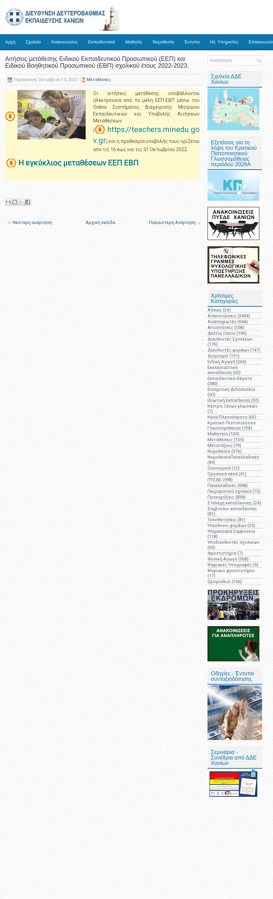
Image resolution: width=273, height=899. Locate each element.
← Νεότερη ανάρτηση (29, 222)
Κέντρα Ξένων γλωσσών (232, 406)
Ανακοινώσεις (64, 41)
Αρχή (10, 41)
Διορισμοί (217, 355)
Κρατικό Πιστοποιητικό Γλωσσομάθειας (231, 425)
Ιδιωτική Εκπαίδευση (228, 400)
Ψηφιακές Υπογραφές (229, 564)
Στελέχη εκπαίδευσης (229, 502)
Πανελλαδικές (221, 485)
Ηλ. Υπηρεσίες (224, 41)
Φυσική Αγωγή (222, 558)
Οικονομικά (219, 468)
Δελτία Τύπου (221, 333)
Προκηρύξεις (220, 497)
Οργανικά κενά (222, 473)
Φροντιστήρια (221, 553)
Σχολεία (33, 41)
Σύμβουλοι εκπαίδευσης (232, 508)
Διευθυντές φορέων (228, 350)
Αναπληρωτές (221, 321)
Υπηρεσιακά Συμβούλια (231, 531)
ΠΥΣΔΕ (214, 479)
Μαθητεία (217, 433)
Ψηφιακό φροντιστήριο (231, 570)
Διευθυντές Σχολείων (229, 339)
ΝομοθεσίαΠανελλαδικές (233, 457)
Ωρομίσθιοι (219, 581)
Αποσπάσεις (220, 327)
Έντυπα (192, 41)
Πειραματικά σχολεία (229, 491)
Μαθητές (133, 41)
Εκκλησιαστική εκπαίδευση (222, 370)
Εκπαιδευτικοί (101, 41)
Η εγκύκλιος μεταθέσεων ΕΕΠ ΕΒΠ (79, 163)
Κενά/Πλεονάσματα (227, 417)
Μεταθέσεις (99, 79)
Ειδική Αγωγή (221, 361)
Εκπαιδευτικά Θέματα (229, 378)
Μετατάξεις (219, 445)
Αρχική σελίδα (100, 222)
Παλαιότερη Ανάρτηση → (175, 222)
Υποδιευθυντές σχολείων (233, 542)
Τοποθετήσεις (221, 519)
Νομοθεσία (163, 41)
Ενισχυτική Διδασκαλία (231, 389)
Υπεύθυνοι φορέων (226, 525)
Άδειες (214, 310)
